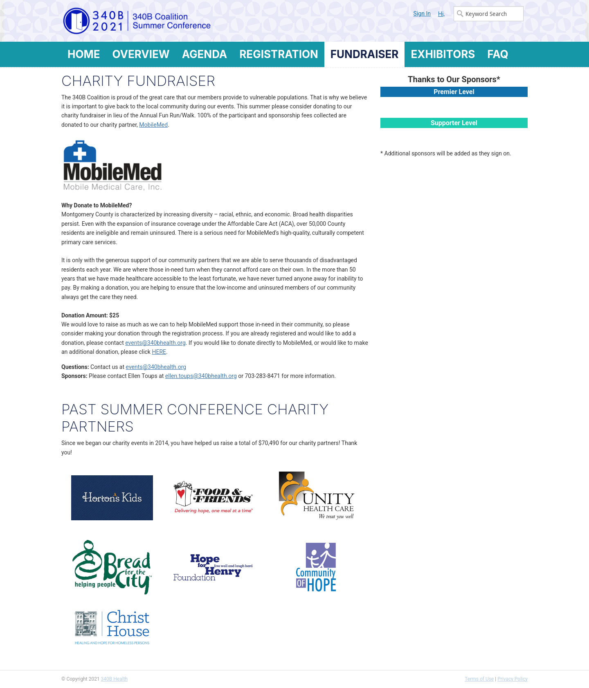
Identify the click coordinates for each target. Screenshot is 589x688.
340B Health (114, 679)
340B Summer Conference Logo (177, 21)
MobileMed (153, 124)
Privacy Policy (512, 679)
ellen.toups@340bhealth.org (201, 376)
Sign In (422, 13)
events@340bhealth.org (155, 343)
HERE (159, 351)
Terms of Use (479, 679)
